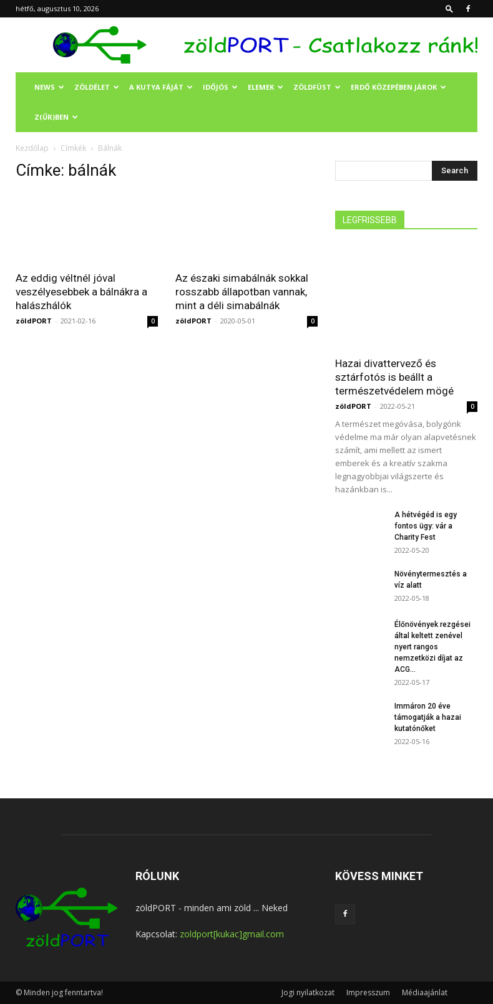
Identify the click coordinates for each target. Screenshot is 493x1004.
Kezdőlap (32, 148)
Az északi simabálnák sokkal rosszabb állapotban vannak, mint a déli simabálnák (241, 292)
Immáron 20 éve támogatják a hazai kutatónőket (427, 717)
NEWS (49, 87)
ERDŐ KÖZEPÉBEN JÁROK (398, 87)
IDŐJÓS (220, 87)
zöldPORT (34, 320)
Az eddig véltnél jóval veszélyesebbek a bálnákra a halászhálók (81, 292)
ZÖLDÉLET (96, 87)
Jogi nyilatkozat (307, 992)
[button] (449, 8)
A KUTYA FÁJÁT (161, 87)
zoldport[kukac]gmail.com (232, 934)
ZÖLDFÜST (317, 87)
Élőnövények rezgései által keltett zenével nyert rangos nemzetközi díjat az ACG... (432, 647)
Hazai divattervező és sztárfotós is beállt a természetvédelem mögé (394, 377)
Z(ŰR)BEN (56, 117)
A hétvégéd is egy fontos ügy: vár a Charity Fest (425, 526)
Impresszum (368, 992)
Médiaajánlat (424, 992)
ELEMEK (265, 87)
